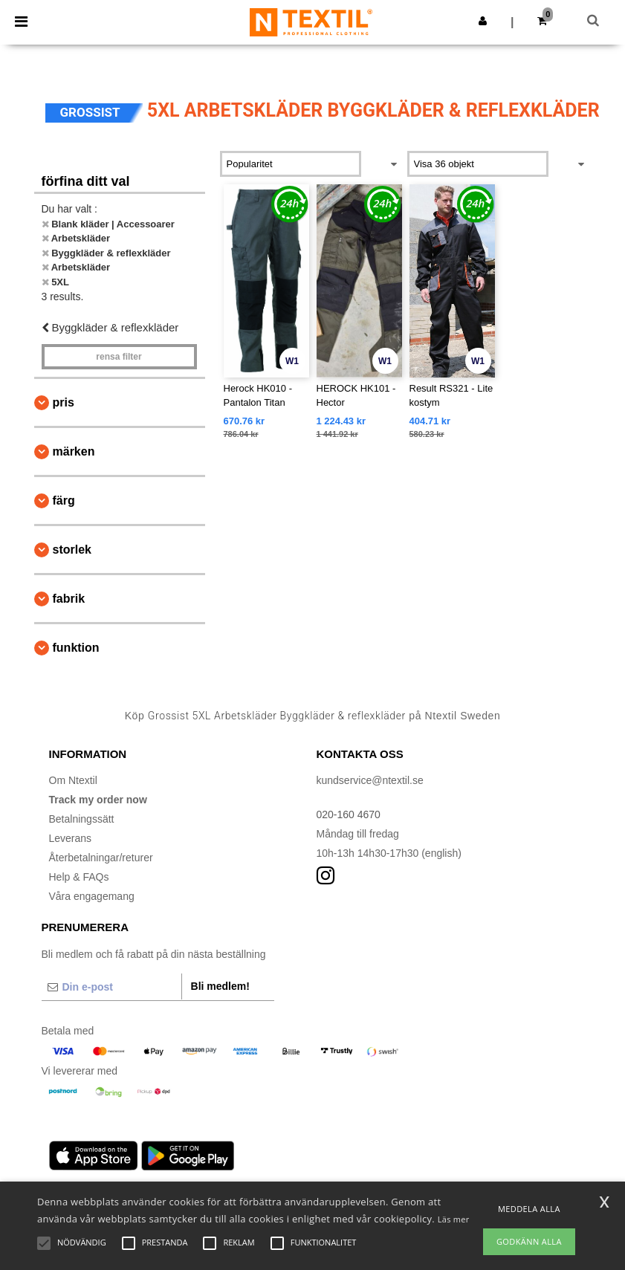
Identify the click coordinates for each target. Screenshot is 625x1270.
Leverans (70, 838)
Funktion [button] (76, 647)
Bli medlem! (220, 986)
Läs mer (454, 1219)
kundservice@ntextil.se (370, 780)
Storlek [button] (72, 549)
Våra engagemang (92, 896)
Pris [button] (63, 402)
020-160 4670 (348, 814)
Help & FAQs (79, 877)
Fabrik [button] (69, 598)
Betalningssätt (81, 819)
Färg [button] (64, 500)
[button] (483, 21)
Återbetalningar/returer (101, 858)
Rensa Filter (118, 356)
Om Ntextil (73, 780)
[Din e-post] (111, 986)
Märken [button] (74, 451)
